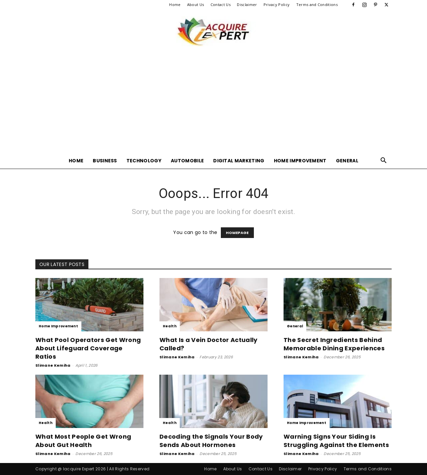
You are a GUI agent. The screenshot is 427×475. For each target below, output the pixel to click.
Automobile (187, 160)
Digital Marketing (238, 160)
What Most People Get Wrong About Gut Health (83, 440)
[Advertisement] (213, 102)
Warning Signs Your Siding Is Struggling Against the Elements (336, 440)
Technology (143, 160)
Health (169, 326)
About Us (195, 4)
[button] (384, 161)
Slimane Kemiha (52, 365)
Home (174, 4)
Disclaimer (247, 4)
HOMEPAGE (237, 232)
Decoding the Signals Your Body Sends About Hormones (211, 440)
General (347, 160)
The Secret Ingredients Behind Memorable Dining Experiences (334, 344)
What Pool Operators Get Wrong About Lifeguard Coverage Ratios (88, 348)
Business (105, 160)
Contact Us (220, 4)
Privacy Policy (277, 4)
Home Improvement (300, 160)
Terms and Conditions (317, 4)
